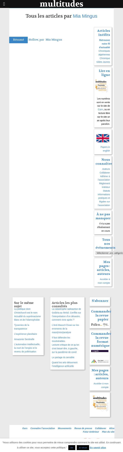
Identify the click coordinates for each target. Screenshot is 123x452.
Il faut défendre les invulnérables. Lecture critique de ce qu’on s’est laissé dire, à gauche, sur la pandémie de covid (65, 344)
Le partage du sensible (63, 357)
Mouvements (64, 428)
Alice (111, 428)
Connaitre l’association (42, 428)
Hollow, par (37, 39)
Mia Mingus (85, 16)
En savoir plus (98, 447)
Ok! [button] (71, 447)
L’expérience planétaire (25, 334)
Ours (24, 428)
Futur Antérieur (91, 432)
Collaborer (105, 172)
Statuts (106, 190)
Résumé (18, 39)
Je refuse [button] (83, 447)
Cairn (100, 109)
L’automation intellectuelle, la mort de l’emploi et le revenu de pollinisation (27, 348)
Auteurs (106, 169)
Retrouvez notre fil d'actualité (104, 44)
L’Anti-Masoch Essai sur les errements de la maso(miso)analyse (65, 329)
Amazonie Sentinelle (24, 339)
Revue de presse (83, 428)
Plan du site (108, 432)
